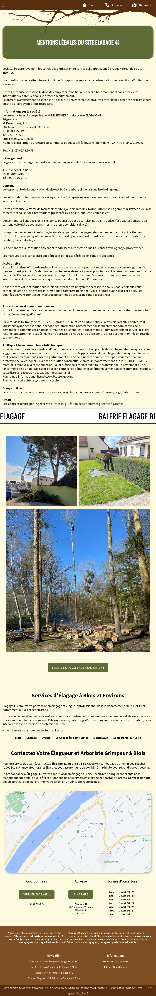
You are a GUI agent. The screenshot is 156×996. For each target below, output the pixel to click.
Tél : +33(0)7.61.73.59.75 (18, 150)
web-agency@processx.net (125, 248)
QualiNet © (82, 993)
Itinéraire (81, 894)
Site (150, 987)
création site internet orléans (126, 987)
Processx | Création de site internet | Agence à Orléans (88, 404)
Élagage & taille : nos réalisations (78, 667)
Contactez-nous (24, 939)
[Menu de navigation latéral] (3, 5)
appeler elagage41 (36, 894)
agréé (71, 993)
